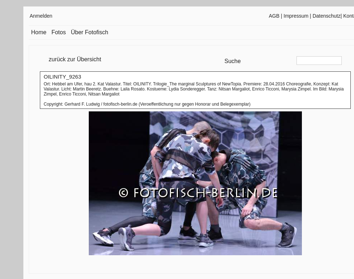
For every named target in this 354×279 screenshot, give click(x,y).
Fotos (58, 32)
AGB (274, 16)
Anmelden (41, 16)
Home (39, 32)
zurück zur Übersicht (75, 59)
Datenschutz (327, 16)
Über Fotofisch (89, 32)
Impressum (296, 16)
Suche (233, 61)
